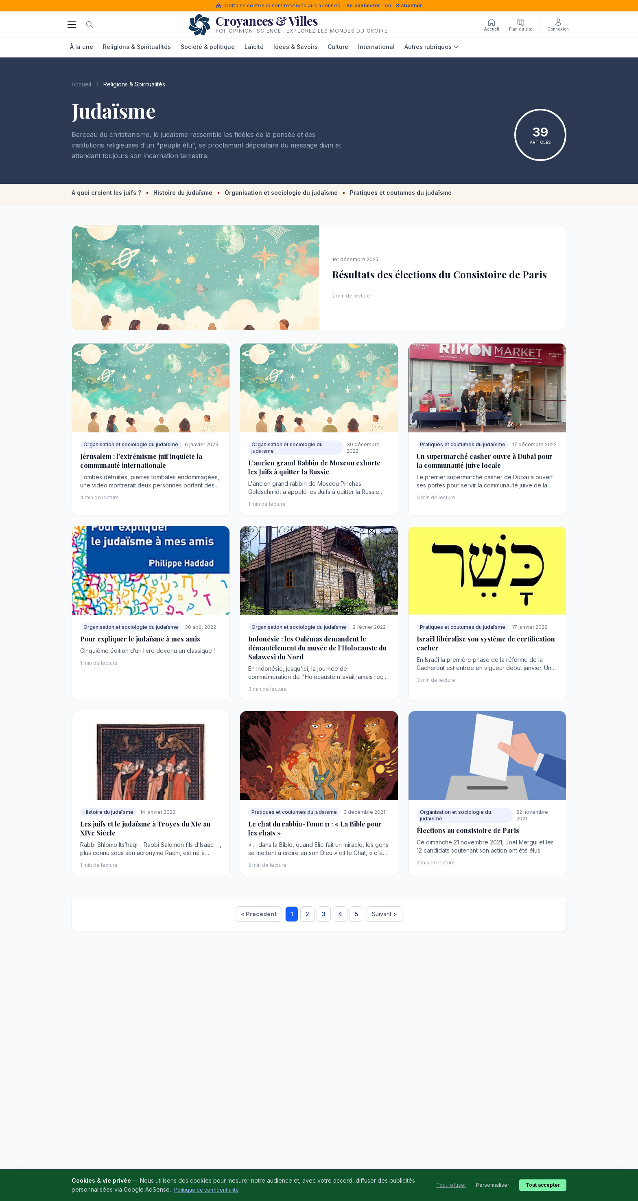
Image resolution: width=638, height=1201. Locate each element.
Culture (338, 46)
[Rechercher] (89, 24)
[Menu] (71, 24)
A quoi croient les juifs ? (107, 192)
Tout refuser (451, 1185)
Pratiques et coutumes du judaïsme (401, 192)
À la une (81, 46)
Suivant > (384, 913)
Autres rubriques (431, 46)
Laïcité (254, 46)
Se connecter (363, 5)
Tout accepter (543, 1185)
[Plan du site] (520, 24)
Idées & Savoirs (295, 46)
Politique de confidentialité (206, 1190)
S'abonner (409, 5)
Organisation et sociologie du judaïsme (282, 192)
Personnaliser (492, 1185)
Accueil (81, 84)
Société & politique (208, 46)
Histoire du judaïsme (183, 192)
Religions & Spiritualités (137, 46)
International (376, 46)
